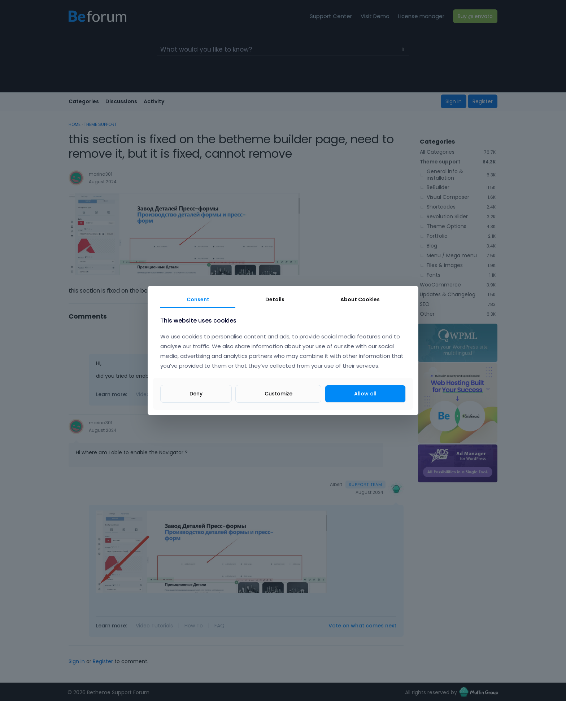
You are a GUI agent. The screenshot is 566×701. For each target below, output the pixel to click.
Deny (196, 393)
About (360, 299)
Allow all (365, 393)
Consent (198, 299)
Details (274, 299)
